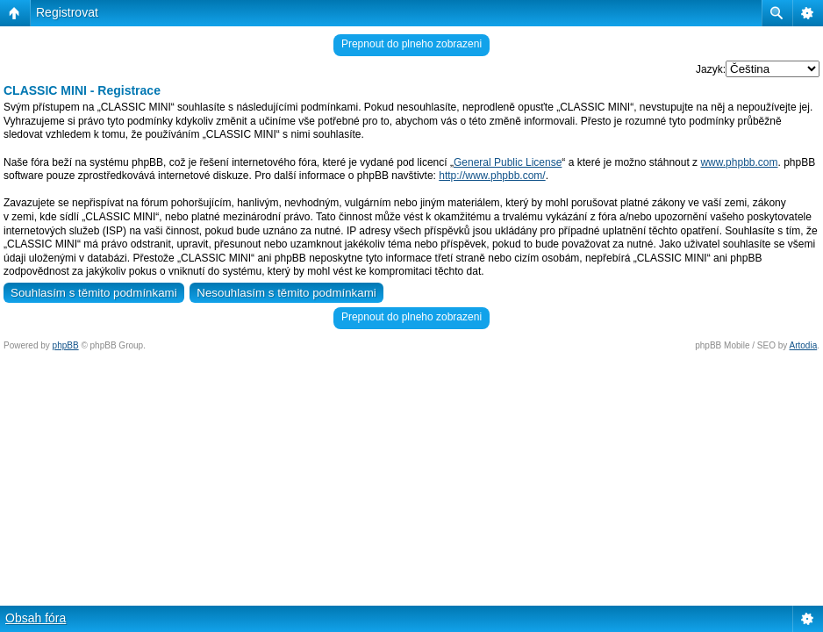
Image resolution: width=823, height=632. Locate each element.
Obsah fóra (35, 618)
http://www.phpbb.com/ (492, 175)
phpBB (66, 345)
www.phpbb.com (738, 162)
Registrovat (67, 12)
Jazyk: (711, 69)
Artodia (804, 345)
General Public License (508, 162)
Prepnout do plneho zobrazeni (411, 44)
